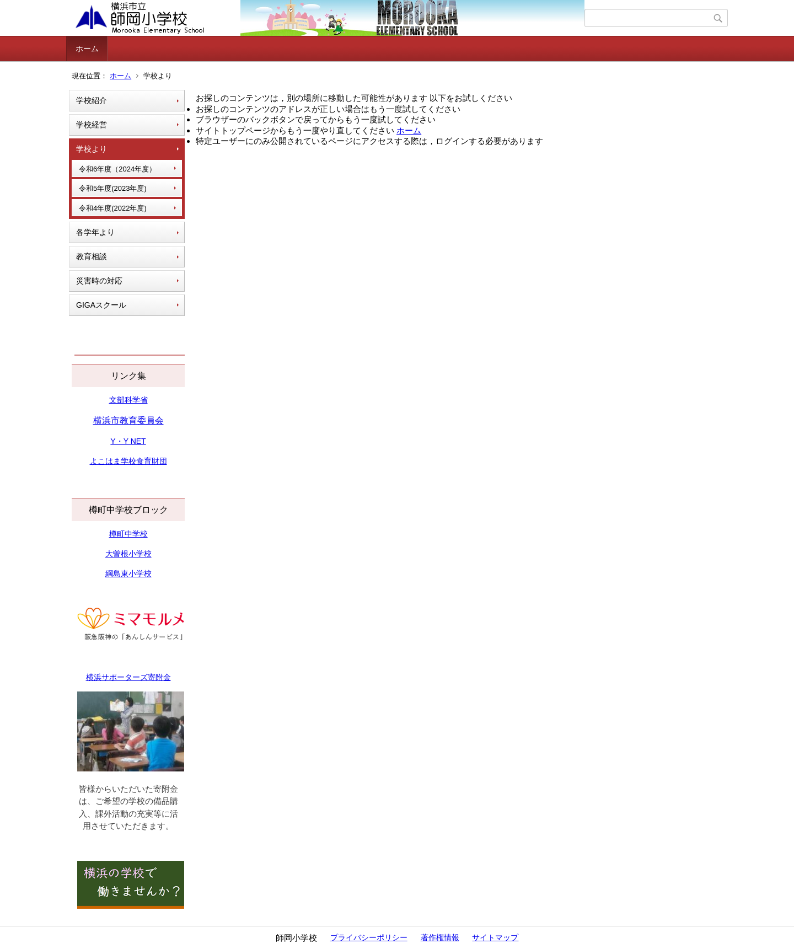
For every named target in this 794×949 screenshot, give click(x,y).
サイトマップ (495, 937)
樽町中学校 (128, 533)
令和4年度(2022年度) (113, 208)
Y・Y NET (128, 441)
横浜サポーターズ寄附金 (128, 677)
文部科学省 (128, 399)
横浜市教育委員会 (128, 420)
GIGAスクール (101, 305)
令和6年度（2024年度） (117, 169)
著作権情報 (440, 937)
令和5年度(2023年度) (113, 188)
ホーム (87, 48)
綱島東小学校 (128, 573)
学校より (91, 148)
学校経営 (91, 124)
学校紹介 (91, 100)
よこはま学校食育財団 (128, 461)
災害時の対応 (99, 280)
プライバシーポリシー (368, 937)
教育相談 (91, 256)
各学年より (95, 232)
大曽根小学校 (128, 553)
